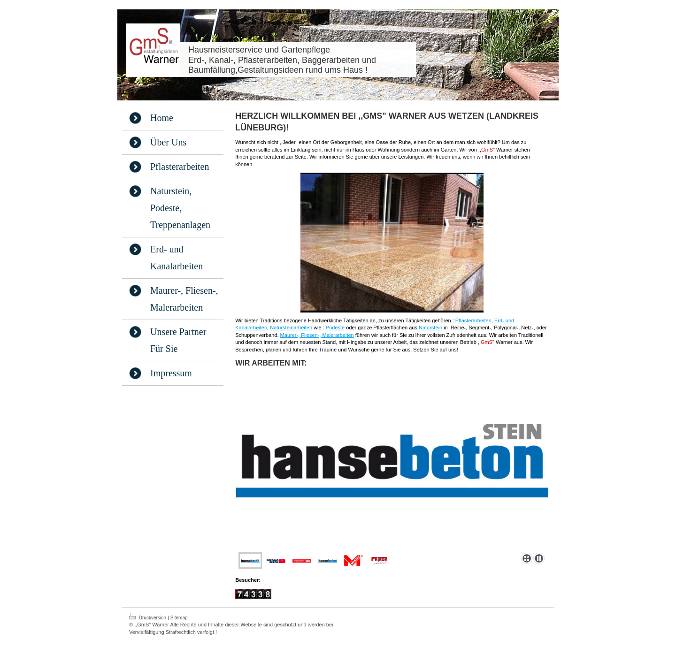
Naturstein (430, 327)
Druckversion (148, 616)
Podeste (335, 327)
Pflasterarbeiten (473, 320)
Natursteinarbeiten (291, 327)
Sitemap (179, 617)
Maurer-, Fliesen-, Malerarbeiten (317, 335)
